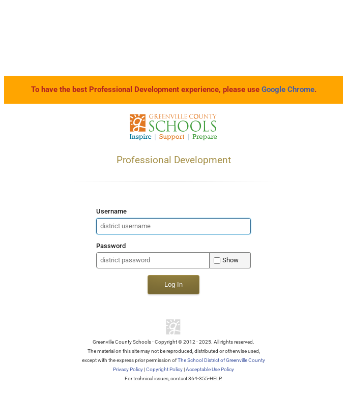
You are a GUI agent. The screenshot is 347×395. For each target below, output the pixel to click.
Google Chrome (288, 89)
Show (226, 260)
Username (111, 211)
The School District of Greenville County (221, 360)
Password (111, 246)
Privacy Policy (128, 369)
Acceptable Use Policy (210, 369)
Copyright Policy (164, 369)
